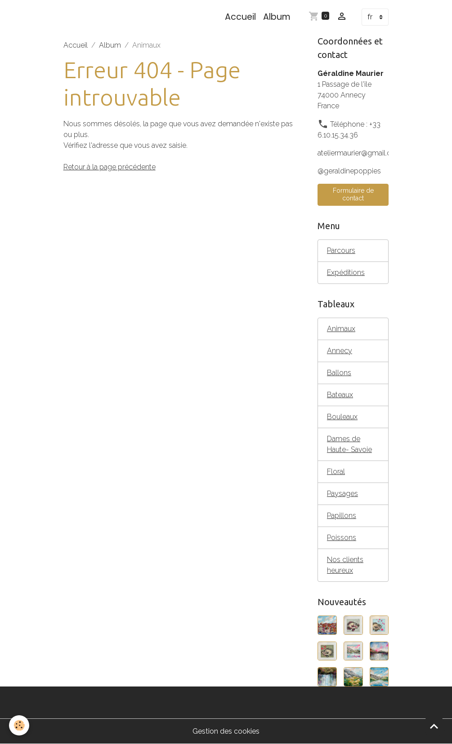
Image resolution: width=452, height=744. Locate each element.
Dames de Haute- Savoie (349, 444)
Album (277, 17)
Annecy (339, 350)
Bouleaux (342, 416)
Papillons (341, 515)
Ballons (339, 372)
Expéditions (346, 272)
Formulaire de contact (353, 194)
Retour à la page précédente (109, 167)
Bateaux (340, 394)
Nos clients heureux (345, 565)
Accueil (240, 17)
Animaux (341, 328)
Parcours (341, 250)
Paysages (342, 493)
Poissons (341, 537)
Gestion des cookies (226, 731)
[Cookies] (19, 725)
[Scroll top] (434, 726)
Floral (336, 471)
